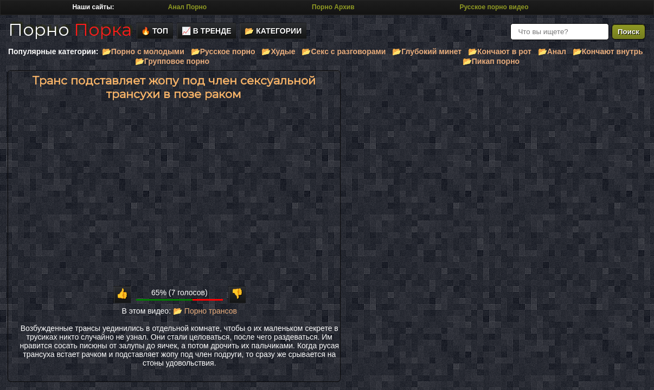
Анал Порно (187, 7)
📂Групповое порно (172, 61)
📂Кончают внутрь (608, 51)
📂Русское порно (223, 51)
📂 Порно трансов (205, 311)
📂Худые (278, 51)
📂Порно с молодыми (143, 51)
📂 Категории (273, 31)
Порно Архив (333, 7)
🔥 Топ (154, 31)
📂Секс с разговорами (344, 51)
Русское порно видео (493, 7)
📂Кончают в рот (499, 51)
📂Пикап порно (491, 61)
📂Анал (552, 51)
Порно (70, 29)
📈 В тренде (207, 31)
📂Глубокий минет (426, 51)
